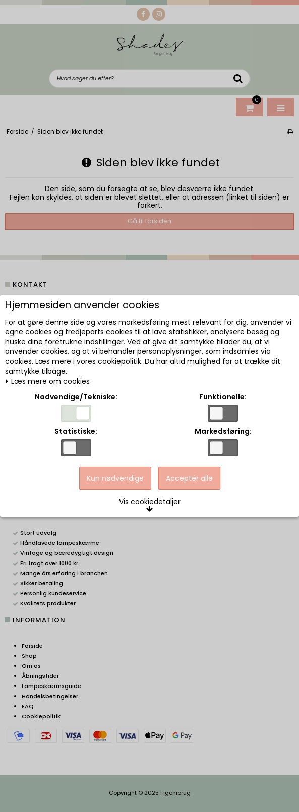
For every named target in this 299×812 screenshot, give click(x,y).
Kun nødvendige (115, 478)
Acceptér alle (189, 478)
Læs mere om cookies (47, 381)
